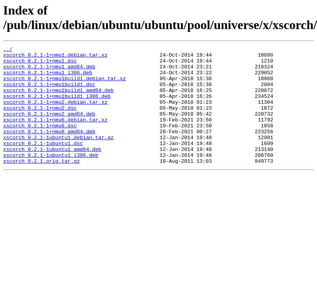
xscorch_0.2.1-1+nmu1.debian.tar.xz (55, 57)
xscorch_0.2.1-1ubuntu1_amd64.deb (52, 170)
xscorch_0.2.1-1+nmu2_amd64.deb (49, 127)
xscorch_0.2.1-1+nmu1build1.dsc (49, 92)
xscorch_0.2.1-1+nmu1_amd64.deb (49, 71)
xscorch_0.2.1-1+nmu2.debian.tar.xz (55, 113)
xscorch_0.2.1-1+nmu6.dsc (40, 141)
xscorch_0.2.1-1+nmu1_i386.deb (47, 78)
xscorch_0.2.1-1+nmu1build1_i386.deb (57, 106)
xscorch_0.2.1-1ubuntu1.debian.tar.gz (58, 156)
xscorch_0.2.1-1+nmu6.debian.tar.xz (55, 134)
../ (7, 49)
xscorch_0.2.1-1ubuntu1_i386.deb (50, 177)
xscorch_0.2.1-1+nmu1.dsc (40, 64)
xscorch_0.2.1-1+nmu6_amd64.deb (49, 149)
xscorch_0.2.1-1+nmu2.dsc (40, 120)
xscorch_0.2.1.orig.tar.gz (41, 184)
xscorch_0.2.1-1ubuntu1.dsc (43, 163)
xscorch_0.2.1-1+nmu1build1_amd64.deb (58, 99)
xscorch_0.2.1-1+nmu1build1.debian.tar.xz (64, 85)
